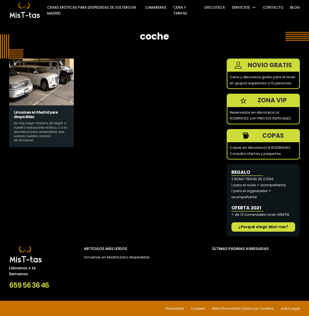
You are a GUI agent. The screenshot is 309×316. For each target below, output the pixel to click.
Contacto (273, 7)
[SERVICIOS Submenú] (254, 7)
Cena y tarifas (180, 10)
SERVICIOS (241, 7)
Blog (295, 7)
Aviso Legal (290, 308)
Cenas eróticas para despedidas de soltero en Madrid (91, 10)
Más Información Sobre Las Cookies (243, 308)
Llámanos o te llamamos (22, 271)
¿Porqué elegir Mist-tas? (263, 226)
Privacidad (175, 308)
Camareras (155, 7)
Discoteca (214, 7)
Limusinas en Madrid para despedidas (117, 257)
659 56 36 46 (29, 285)
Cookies (198, 308)
